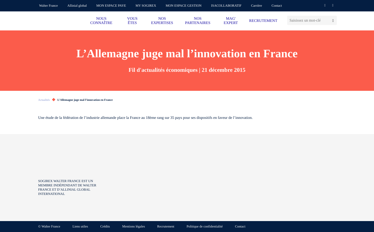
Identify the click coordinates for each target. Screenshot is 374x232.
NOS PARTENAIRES (197, 21)
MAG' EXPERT (231, 21)
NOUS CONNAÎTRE (101, 21)
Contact (276, 6)
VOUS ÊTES (132, 21)
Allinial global (77, 6)
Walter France (48, 6)
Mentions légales (133, 226)
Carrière (256, 6)
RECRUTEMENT (263, 21)
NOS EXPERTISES (162, 21)
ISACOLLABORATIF (226, 6)
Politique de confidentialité (205, 226)
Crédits (105, 226)
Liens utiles (80, 226)
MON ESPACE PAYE (111, 6)
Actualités (44, 100)
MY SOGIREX (145, 6)
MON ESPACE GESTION (184, 6)
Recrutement (165, 226)
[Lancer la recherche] (333, 20)
